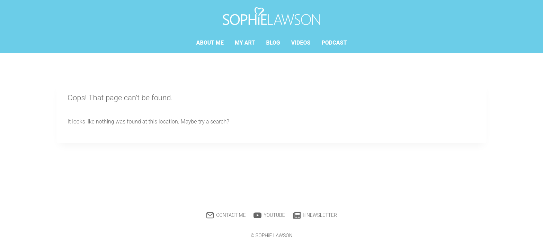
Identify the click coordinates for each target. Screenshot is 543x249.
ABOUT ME (210, 42)
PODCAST (334, 42)
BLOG (273, 42)
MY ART (245, 42)
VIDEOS (301, 42)
